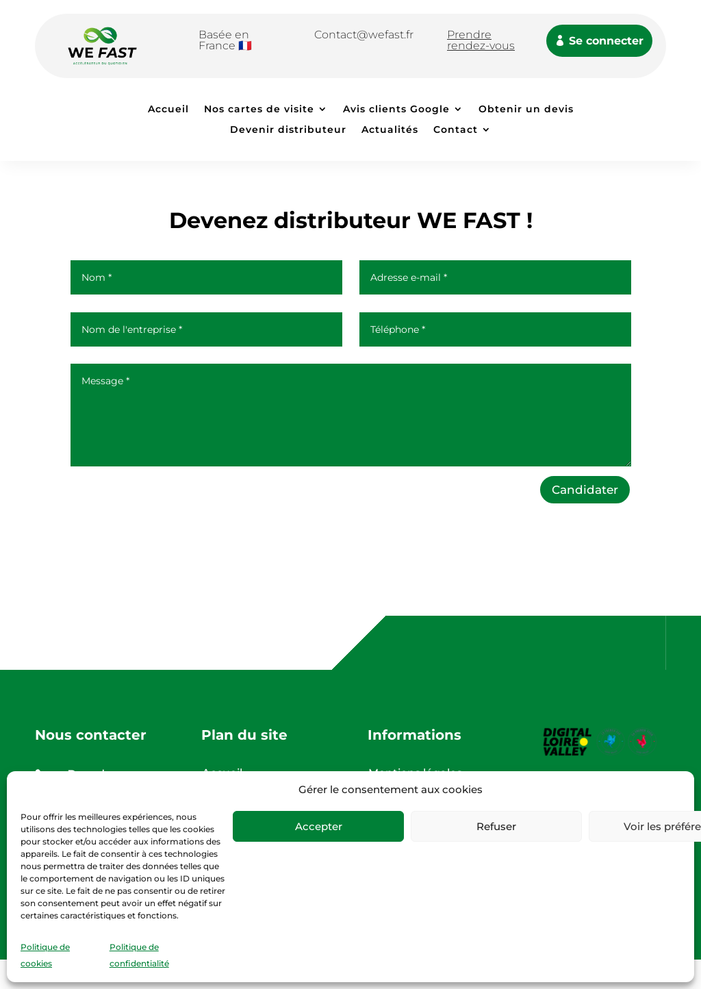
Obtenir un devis (526, 109)
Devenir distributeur (288, 130)
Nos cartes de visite (259, 109)
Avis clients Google (396, 109)
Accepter (318, 826)
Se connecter (606, 40)
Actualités (389, 130)
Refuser (496, 826)
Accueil (168, 109)
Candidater (585, 490)
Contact (455, 130)
